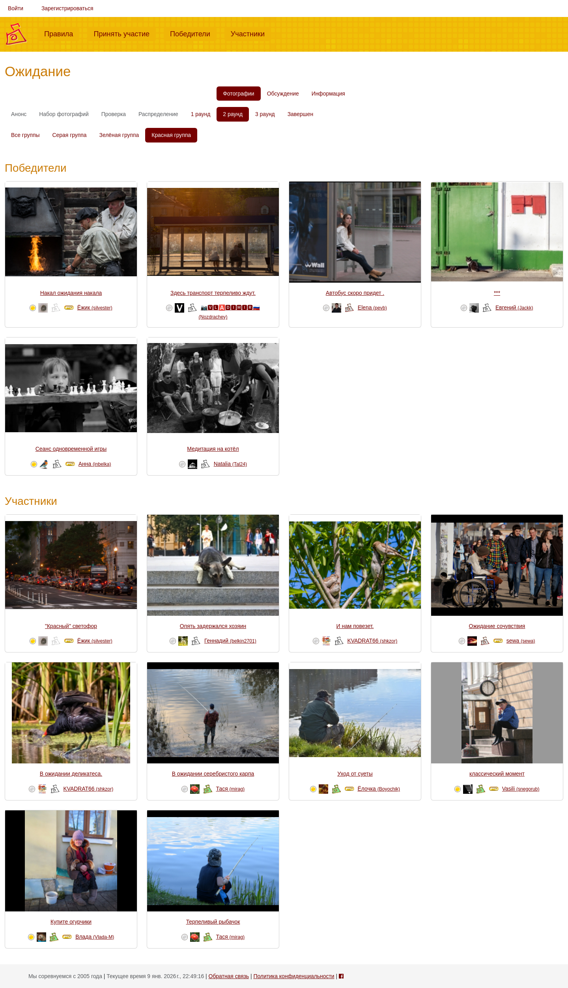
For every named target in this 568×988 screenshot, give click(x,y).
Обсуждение (283, 93)
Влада (94, 937)
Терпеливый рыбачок (213, 922)
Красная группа (171, 135)
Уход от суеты (354, 774)
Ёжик (94, 307)
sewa (520, 640)
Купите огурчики (71, 922)
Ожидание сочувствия (497, 626)
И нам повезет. (355, 626)
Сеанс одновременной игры (71, 449)
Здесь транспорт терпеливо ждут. (213, 293)
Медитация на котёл (213, 449)
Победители (193, 33)
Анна (94, 464)
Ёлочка (378, 789)
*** (497, 293)
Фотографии (238, 93)
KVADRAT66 (372, 640)
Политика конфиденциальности (293, 976)
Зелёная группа (119, 135)
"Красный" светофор (71, 626)
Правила (61, 33)
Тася (230, 789)
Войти (15, 8)
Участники (251, 33)
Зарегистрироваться (67, 8)
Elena (372, 307)
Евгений (514, 307)
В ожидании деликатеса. (71, 774)
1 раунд (201, 114)
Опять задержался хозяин (213, 626)
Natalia (230, 464)
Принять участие (124, 33)
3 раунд (265, 114)
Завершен (300, 114)
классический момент (497, 774)
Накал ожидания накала (71, 293)
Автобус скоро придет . (355, 293)
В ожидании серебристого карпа (213, 774)
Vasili (521, 789)
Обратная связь (229, 976)
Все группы (25, 135)
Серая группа (69, 135)
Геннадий (230, 640)
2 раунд (233, 114)
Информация (328, 93)
